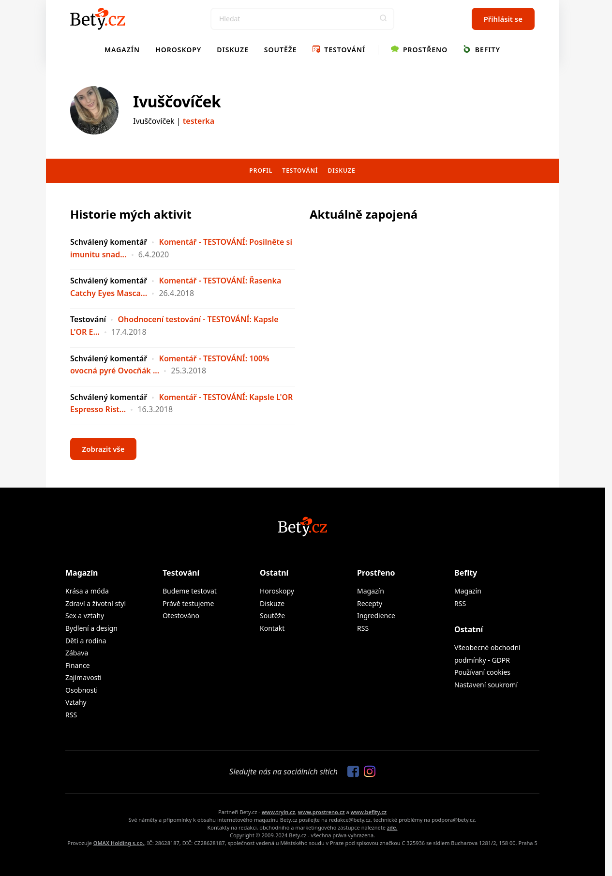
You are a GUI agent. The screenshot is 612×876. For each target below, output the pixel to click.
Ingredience (376, 615)
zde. (392, 827)
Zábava (76, 652)
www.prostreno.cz (321, 812)
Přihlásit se (503, 19)
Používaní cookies (482, 672)
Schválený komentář (108, 242)
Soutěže (280, 49)
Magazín (122, 49)
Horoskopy (178, 49)
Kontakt (272, 628)
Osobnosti (81, 690)
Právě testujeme (188, 603)
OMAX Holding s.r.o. (118, 842)
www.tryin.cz (278, 812)
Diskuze (233, 49)
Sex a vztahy (84, 615)
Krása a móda (87, 590)
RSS (71, 714)
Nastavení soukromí (486, 684)
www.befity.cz (369, 812)
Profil (260, 170)
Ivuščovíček (177, 101)
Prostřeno (419, 49)
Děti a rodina (85, 640)
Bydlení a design (91, 628)
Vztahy (76, 702)
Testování (339, 49)
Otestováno (181, 615)
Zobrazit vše (103, 449)
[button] (383, 19)
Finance (77, 665)
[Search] (302, 19)
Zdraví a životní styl (95, 603)
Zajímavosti (83, 677)
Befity (481, 49)
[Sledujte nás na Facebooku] (351, 772)
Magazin (467, 590)
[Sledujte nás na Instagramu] (367, 772)
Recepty (369, 603)
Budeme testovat (190, 590)
